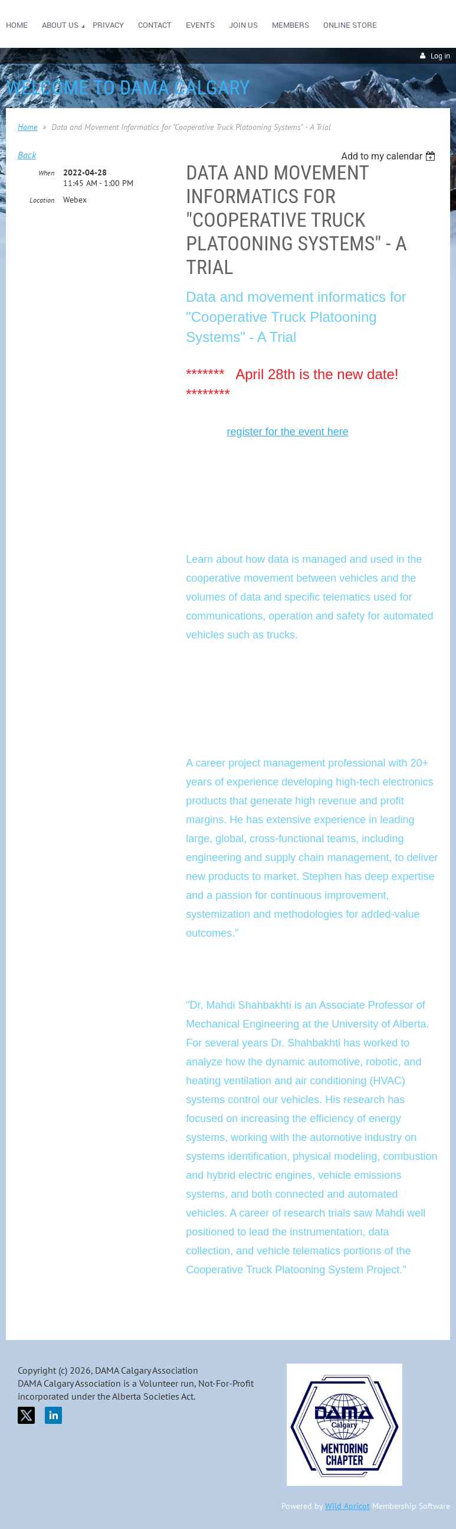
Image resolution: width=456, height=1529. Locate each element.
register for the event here (288, 432)
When (46, 172)
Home (27, 127)
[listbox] (389, 156)
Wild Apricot (347, 1506)
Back (27, 155)
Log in (440, 56)
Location (41, 199)
